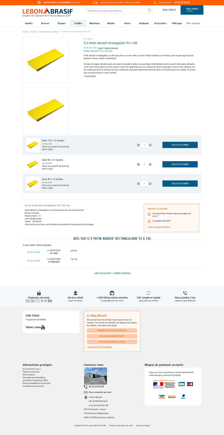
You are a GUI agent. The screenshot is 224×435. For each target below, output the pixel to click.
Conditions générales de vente (121, 426)
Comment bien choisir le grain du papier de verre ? (171, 214)
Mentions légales (143, 426)
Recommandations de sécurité (36, 383)
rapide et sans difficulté (185, 301)
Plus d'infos (90, 76)
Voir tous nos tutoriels (159, 227)
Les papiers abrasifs (161, 221)
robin (55, 253)
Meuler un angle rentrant (112, 336)
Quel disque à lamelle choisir (112, 342)
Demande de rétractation (34, 377)
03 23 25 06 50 (182, 2)
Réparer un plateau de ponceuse (112, 330)
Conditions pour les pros (33, 386)
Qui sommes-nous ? (32, 369)
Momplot (56, 261)
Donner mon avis (111, 48)
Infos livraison (29, 375)
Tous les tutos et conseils (100, 347)
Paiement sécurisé (39, 297)
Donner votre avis (122, 273)
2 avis (100, 48)
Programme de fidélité (36, 319)
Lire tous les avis (103, 273)
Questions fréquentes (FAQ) (35, 380)
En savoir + (76, 2)
